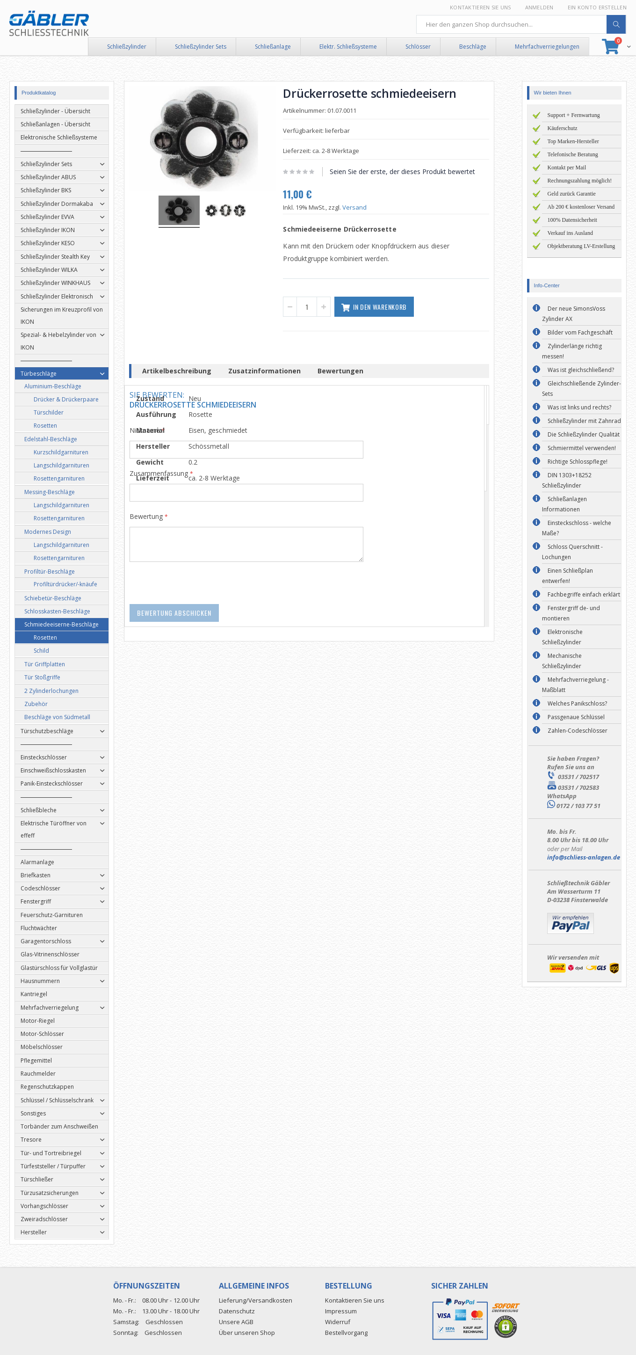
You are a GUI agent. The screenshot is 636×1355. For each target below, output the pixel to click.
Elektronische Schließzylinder (562, 637)
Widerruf (337, 1322)
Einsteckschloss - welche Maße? (576, 528)
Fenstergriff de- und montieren (571, 613)
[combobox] (521, 24)
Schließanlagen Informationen (564, 504)
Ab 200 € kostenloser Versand (581, 207)
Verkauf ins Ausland (570, 233)
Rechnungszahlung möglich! (580, 180)
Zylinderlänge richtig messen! (572, 351)
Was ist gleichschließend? (581, 370)
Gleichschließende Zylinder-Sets (581, 388)
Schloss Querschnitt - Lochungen (572, 552)
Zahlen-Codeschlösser (577, 731)
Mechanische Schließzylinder (562, 661)
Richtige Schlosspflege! (577, 462)
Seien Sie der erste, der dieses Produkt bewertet (411, 171)
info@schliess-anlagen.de (583, 857)
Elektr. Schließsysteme (348, 47)
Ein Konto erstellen (597, 7)
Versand (364, 207)
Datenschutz (237, 1311)
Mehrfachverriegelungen (547, 47)
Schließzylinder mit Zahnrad (584, 421)
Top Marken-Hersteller (573, 141)
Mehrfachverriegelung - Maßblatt (575, 685)
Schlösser (418, 47)
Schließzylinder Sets (200, 47)
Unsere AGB (236, 1322)
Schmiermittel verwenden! (582, 448)
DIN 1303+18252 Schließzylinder (567, 480)
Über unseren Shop (247, 1332)
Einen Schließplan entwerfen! (567, 576)
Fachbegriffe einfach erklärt (584, 594)
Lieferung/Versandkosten (255, 1300)
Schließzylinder (126, 47)
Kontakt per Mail (567, 167)
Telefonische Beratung (573, 154)
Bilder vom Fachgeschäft (580, 332)
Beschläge (472, 47)
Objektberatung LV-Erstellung (581, 246)
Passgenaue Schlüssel (576, 717)
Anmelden (539, 7)
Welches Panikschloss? (577, 703)
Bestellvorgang (346, 1332)
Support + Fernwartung (574, 115)
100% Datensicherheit (572, 220)
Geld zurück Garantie (572, 193)
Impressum (341, 1311)
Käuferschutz (563, 128)
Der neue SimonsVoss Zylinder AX (573, 314)
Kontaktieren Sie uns (480, 7)
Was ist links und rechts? (579, 407)
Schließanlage (273, 47)
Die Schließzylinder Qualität (584, 434)
